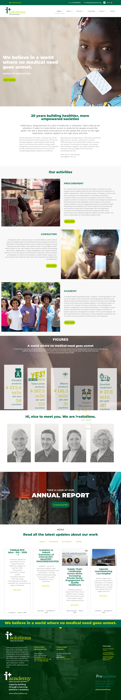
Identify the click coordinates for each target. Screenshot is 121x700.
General (42, 542)
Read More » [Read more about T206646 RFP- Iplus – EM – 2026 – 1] (17, 590)
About (69, 11)
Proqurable (91, 11)
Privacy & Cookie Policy (108, 649)
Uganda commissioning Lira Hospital (103, 571)
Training (79, 542)
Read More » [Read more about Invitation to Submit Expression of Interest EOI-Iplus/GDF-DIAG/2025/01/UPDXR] (46, 586)
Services (79, 11)
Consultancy (53, 542)
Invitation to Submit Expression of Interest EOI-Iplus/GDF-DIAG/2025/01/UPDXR (48, 556)
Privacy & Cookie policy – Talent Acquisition (108, 658)
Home (59, 11)
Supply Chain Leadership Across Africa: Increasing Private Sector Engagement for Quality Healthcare (75, 577)
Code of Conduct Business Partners (108, 653)
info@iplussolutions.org (42, 659)
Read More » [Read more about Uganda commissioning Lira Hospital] (103, 596)
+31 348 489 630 (42, 661)
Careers (102, 11)
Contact (112, 11)
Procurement (67, 542)
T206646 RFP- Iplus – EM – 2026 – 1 (17, 552)
